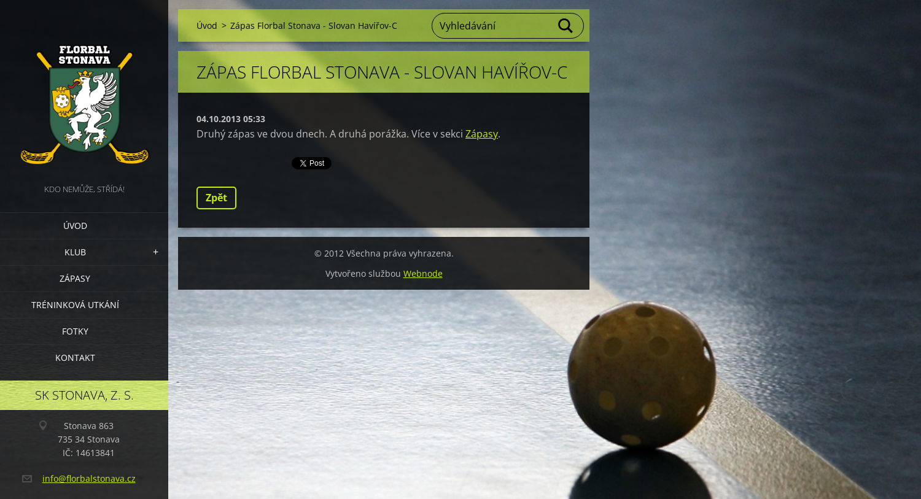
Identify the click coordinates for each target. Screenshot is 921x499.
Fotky (75, 331)
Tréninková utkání (75, 305)
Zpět (216, 197)
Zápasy (75, 278)
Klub (75, 252)
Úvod (75, 225)
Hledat (566, 26)
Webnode (423, 273)
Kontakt (75, 357)
